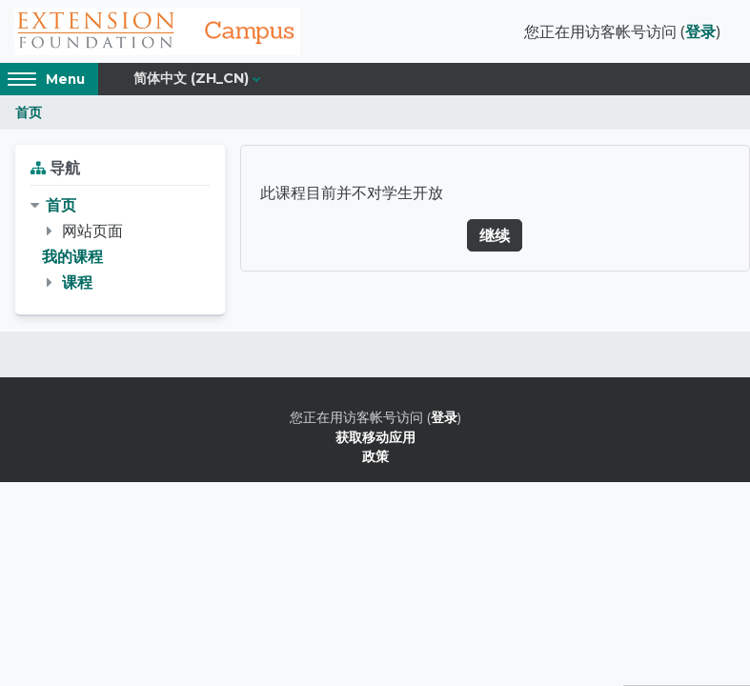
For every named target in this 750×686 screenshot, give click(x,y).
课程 (77, 282)
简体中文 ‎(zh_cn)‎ (191, 78)
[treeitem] (120, 244)
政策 (375, 456)
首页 (28, 112)
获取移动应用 (375, 437)
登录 (700, 31)
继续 (494, 235)
